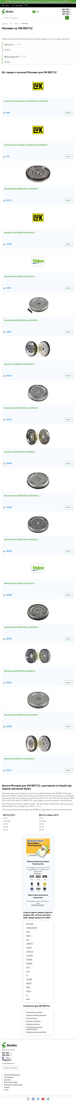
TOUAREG (29, 955)
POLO (28, 932)
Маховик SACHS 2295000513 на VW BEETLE (21, 715)
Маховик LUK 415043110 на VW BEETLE (19, 364)
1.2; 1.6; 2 (7, 49)
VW (11, 23)
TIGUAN (29, 948)
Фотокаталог (9, 1077)
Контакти (7, 1080)
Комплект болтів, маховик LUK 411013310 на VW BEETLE (26, 101)
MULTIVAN (29, 924)
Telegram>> (7, 1060)
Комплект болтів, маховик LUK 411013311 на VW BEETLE (26, 145)
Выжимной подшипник (34, 1012)
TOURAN (29, 979)
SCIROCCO (29, 952)
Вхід (7, 5)
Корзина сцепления (33, 1024)
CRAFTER (29, 944)
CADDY (28, 936)
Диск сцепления (31, 1018)
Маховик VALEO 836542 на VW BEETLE (19, 276)
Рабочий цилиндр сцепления (36, 1032)
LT (27, 995)
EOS (27, 940)
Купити (68, 113)
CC (27, 975)
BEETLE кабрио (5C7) (11, 57)
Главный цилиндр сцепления (36, 1015)
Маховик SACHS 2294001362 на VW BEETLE (21, 539)
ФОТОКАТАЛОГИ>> (38, 905)
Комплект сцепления (33, 1021)
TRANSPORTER (31, 928)
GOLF (28, 971)
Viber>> (7, 1058)
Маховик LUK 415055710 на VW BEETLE (19, 759)
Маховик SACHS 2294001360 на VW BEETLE (21, 189)
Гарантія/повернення (12, 1075)
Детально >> (38, 873)
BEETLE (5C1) (8, 44)
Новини (7, 1087)
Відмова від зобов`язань (13, 1085)
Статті (6, 1089)
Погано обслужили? (10, 1068)
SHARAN (29, 959)
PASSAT (29, 983)
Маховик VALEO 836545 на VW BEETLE (19, 583)
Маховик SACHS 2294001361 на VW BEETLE (21, 408)
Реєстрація (19, 5)
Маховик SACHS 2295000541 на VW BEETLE (21, 320)
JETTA (28, 967)
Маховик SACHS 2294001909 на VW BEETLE (21, 627)
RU (38, 11)
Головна (5, 23)
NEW (27, 999)
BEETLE (17, 23)
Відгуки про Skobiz (11, 1082)
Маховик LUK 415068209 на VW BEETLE (19, 452)
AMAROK (29, 963)
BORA (28, 987)
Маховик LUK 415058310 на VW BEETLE (19, 232)
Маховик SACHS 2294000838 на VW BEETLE (21, 496)
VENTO (28, 991)
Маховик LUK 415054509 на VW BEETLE (19, 671)
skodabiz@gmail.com (8, 1063)
